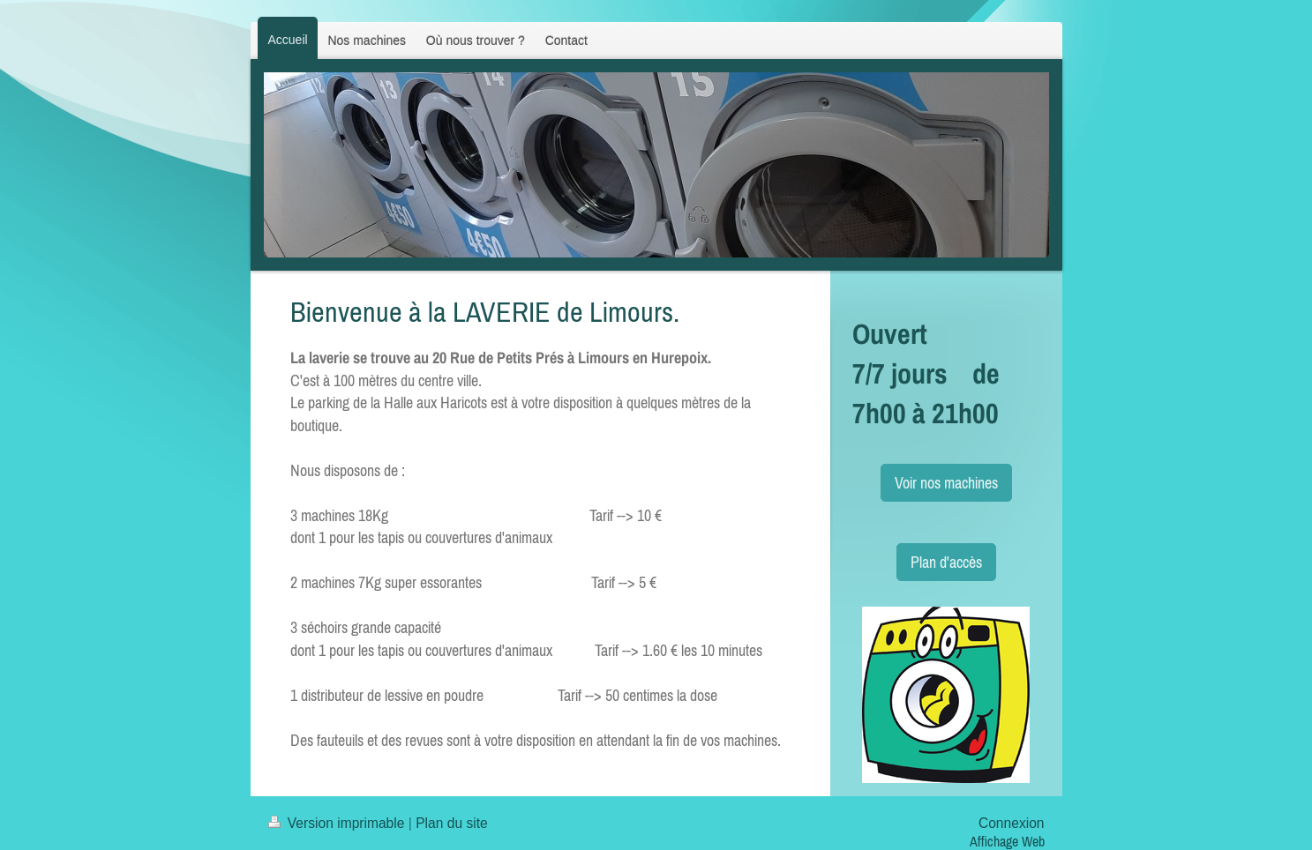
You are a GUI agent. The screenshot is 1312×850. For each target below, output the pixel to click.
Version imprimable (338, 823)
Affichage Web (1007, 841)
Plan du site (452, 823)
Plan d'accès (946, 562)
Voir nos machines (946, 482)
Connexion (1011, 823)
